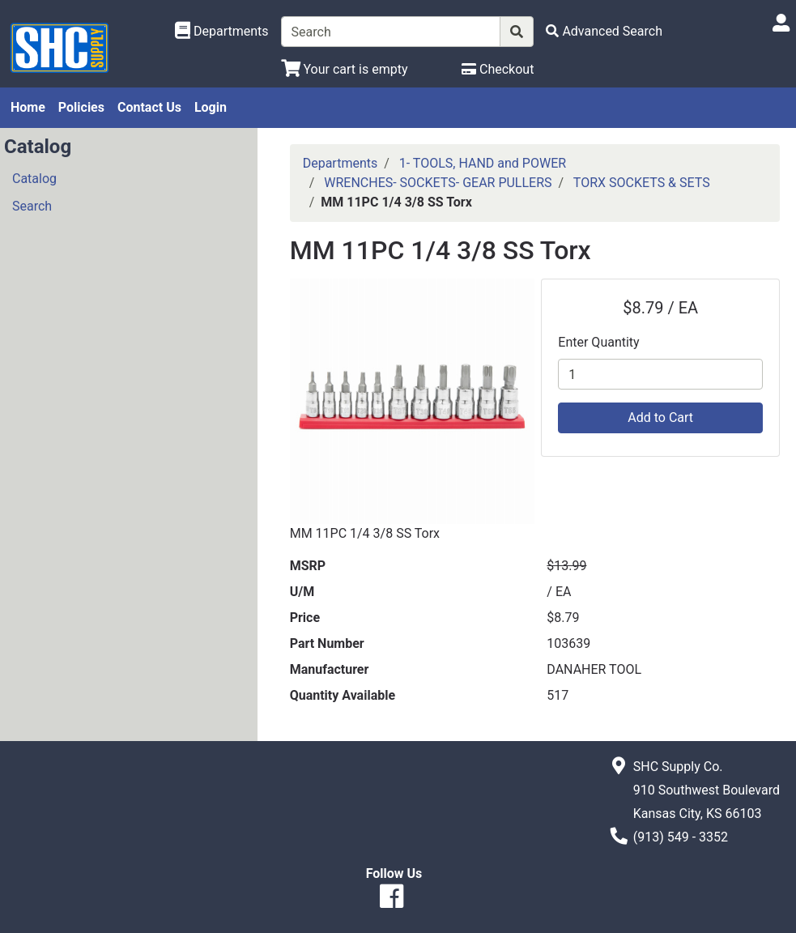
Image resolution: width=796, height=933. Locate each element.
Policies (81, 107)
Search (32, 206)
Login (210, 107)
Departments (340, 163)
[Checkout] (498, 69)
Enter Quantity (598, 342)
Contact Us (149, 107)
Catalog (34, 178)
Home (28, 107)
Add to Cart (660, 417)
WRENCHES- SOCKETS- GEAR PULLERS (437, 182)
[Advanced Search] (604, 31)
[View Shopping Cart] (344, 69)
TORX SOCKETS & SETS (641, 182)
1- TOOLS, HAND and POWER (482, 163)
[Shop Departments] (222, 31)
